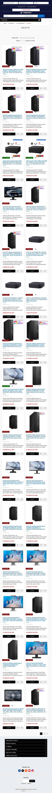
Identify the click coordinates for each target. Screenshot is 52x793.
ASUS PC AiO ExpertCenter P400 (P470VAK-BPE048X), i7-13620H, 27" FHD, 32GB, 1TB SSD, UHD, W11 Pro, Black (13, 208)
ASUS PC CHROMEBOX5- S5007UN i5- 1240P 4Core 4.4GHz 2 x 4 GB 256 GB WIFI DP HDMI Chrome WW (36, 254)
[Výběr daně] (10, 3)
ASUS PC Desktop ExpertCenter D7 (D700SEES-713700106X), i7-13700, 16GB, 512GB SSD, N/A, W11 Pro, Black (12, 345)
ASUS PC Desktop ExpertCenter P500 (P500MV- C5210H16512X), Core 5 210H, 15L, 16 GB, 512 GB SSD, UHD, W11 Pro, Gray (13, 71)
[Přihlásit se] (23, 781)
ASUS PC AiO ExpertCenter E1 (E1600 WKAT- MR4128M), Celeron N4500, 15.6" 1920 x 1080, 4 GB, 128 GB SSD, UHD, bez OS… (13, 710)
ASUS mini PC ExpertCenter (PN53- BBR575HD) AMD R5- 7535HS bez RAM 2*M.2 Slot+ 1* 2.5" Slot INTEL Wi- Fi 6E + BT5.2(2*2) (12, 162)
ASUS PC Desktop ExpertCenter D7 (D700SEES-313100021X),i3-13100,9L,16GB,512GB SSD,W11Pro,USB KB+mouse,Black (12, 664)
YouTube (29, 770)
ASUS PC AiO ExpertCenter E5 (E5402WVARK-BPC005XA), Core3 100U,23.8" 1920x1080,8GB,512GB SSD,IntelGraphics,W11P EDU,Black (36, 482)
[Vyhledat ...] (14, 16)
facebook (19, 770)
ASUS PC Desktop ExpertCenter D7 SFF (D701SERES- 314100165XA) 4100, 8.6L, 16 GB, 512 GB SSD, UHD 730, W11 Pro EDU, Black (36, 117)
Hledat (41, 15)
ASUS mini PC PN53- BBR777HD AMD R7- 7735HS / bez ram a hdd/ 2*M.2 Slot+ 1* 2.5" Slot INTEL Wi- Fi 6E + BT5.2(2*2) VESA (36, 162)
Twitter (22, 770)
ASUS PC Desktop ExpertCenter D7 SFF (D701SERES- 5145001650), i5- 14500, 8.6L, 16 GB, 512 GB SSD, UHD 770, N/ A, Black (13, 254)
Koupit (9, 88)
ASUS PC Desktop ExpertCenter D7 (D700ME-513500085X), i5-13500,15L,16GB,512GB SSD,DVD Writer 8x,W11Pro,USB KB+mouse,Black (35, 528)
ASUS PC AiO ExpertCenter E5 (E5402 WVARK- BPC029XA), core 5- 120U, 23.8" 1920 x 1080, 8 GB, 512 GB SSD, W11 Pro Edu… (13, 391)
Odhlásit (29, 783)
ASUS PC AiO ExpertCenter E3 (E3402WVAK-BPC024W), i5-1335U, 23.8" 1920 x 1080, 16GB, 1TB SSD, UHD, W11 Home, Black (36, 573)
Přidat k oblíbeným (22, 88)
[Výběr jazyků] (41, 3)
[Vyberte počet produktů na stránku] (22, 41)
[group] (13, 56)
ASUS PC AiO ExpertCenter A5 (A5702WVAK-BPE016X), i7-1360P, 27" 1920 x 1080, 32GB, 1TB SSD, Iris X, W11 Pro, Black (13, 482)
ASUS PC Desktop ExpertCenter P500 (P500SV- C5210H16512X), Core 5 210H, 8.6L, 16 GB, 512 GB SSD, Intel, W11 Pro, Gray (36, 71)
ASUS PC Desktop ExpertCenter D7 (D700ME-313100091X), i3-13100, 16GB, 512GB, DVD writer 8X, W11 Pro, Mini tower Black (12, 436)
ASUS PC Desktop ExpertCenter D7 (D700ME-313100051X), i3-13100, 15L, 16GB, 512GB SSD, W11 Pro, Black (36, 619)
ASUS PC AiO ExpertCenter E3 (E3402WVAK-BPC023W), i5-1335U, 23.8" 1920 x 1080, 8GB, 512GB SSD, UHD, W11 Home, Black (13, 619)
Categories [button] (4, 20)
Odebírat (24, 783)
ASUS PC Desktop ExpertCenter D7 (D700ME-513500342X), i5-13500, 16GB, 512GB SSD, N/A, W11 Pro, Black (35, 345)
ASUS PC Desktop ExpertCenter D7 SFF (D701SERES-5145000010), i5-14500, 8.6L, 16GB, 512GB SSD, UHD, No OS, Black (36, 710)
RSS (26, 770)
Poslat (32, 781)
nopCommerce (28, 790)
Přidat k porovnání (17, 88)
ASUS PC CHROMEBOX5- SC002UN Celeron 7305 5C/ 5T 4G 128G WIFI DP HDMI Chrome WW (36, 299)
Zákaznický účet (22, 6)
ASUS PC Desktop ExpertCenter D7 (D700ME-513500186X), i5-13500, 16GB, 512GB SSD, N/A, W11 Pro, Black (35, 391)
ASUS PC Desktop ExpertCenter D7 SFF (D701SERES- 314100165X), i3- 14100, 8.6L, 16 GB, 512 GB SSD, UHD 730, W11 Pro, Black (13, 117)
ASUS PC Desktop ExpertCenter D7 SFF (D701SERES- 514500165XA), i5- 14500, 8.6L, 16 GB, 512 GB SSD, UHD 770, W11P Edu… (36, 208)
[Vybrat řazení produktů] (29, 38)
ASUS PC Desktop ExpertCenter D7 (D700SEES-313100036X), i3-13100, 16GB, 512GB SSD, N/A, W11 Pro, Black (36, 436)
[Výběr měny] (26, 3)
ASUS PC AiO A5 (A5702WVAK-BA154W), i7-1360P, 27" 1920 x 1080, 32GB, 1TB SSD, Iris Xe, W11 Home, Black (36, 664)
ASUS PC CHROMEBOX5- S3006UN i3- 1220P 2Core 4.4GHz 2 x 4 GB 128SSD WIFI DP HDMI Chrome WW (13, 299)
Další (47, 733)
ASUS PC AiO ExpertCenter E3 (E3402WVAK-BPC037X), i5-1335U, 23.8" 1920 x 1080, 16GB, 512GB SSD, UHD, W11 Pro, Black (13, 573)
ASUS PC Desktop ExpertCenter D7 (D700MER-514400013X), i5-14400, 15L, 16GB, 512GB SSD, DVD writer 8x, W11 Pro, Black (12, 528)
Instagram (32, 770)
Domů (5, 23)
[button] (12, 66)
